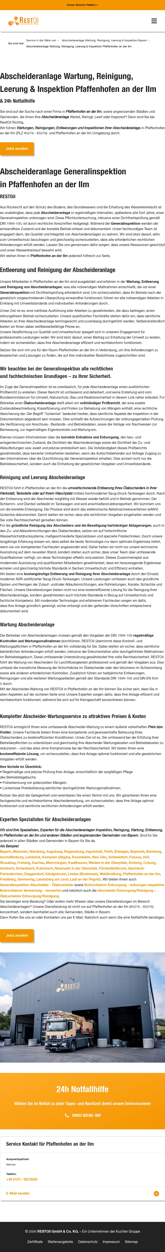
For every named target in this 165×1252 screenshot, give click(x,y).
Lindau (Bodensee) (83, 874)
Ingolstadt (94, 851)
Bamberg (153, 851)
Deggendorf (34, 874)
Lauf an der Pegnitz (85, 879)
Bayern (5, 851)
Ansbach (7, 868)
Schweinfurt (118, 857)
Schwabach (25, 868)
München (20, 851)
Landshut (32, 857)
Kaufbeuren (77, 863)
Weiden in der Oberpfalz (108, 863)
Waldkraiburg (110, 874)
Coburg (149, 863)
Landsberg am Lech (52, 879)
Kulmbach (44, 868)
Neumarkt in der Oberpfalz (76, 868)
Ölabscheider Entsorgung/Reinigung (29, 896)
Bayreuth (137, 851)
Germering (26, 879)
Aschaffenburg (12, 857)
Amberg (135, 863)
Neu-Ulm (99, 857)
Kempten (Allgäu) (56, 857)
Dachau (38, 863)
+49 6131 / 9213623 (21, 1179)
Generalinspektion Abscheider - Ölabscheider (36, 885)
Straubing (8, 863)
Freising (23, 863)
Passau (135, 857)
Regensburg (74, 851)
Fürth (108, 851)
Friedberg (8, 879)
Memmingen (56, 863)
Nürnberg (37, 851)
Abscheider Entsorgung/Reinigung (125, 890)
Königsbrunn (55, 874)
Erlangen (121, 851)
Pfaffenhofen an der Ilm (141, 874)
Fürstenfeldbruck (112, 868)
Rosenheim (81, 857)
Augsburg (54, 851)
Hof (146, 857)
